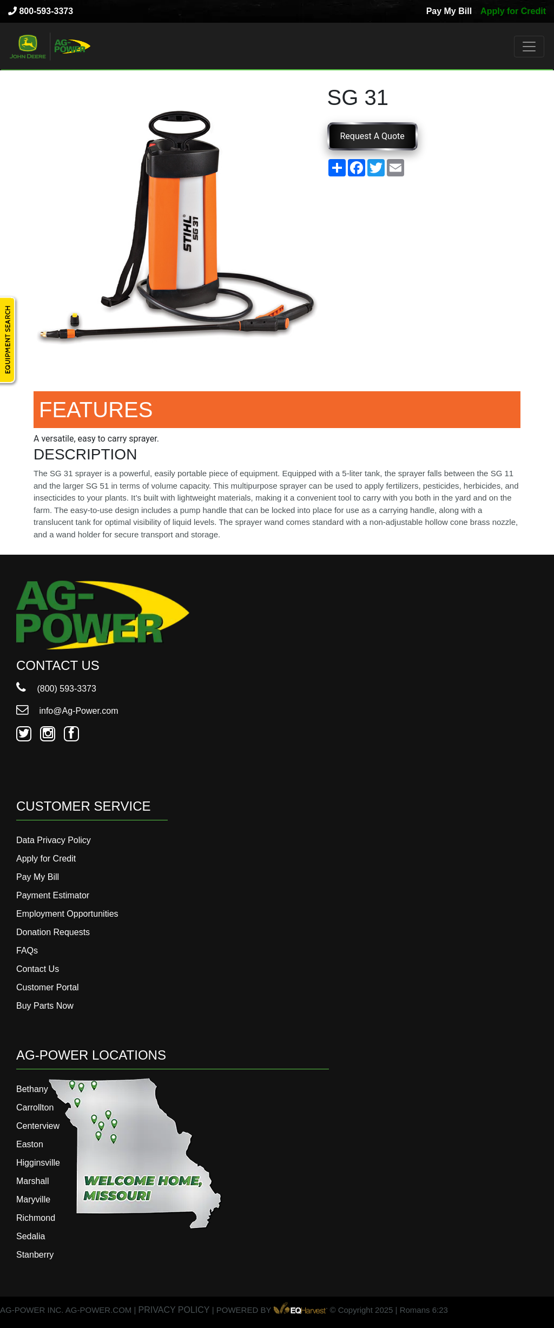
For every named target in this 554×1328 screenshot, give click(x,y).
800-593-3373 (40, 11)
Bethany (32, 1089)
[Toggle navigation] (529, 46)
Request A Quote (372, 136)
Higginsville (38, 1162)
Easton (29, 1144)
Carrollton (35, 1107)
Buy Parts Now (45, 1005)
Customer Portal (47, 987)
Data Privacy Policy (53, 840)
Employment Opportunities (67, 913)
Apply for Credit (513, 11)
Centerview (38, 1125)
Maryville (33, 1199)
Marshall (32, 1181)
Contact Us (37, 969)
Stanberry (35, 1254)
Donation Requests (53, 932)
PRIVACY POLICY (174, 1309)
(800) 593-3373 (56, 688)
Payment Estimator (52, 895)
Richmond (35, 1217)
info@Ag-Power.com (67, 710)
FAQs (27, 950)
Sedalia (30, 1236)
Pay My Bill (449, 11)
